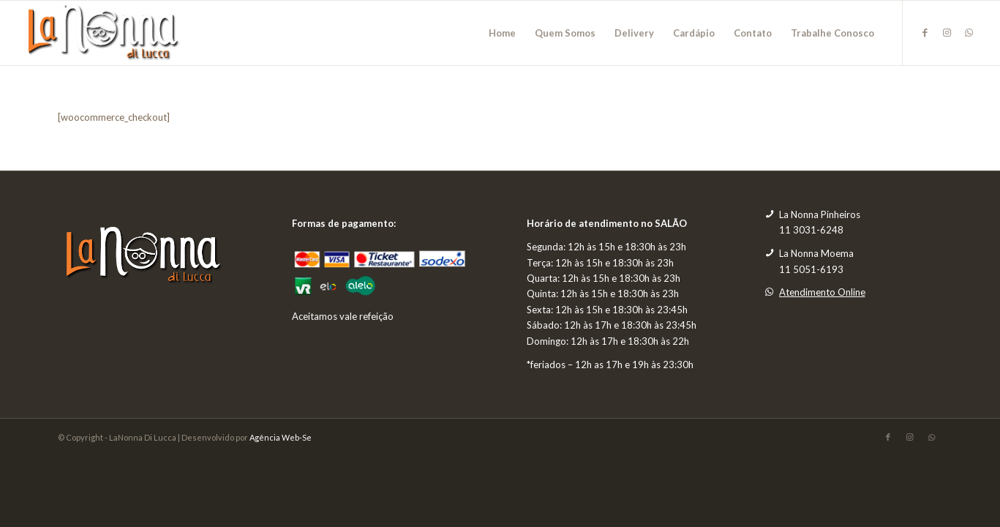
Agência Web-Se (280, 437)
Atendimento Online (822, 292)
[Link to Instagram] (947, 32)
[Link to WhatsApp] (969, 32)
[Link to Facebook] (925, 32)
